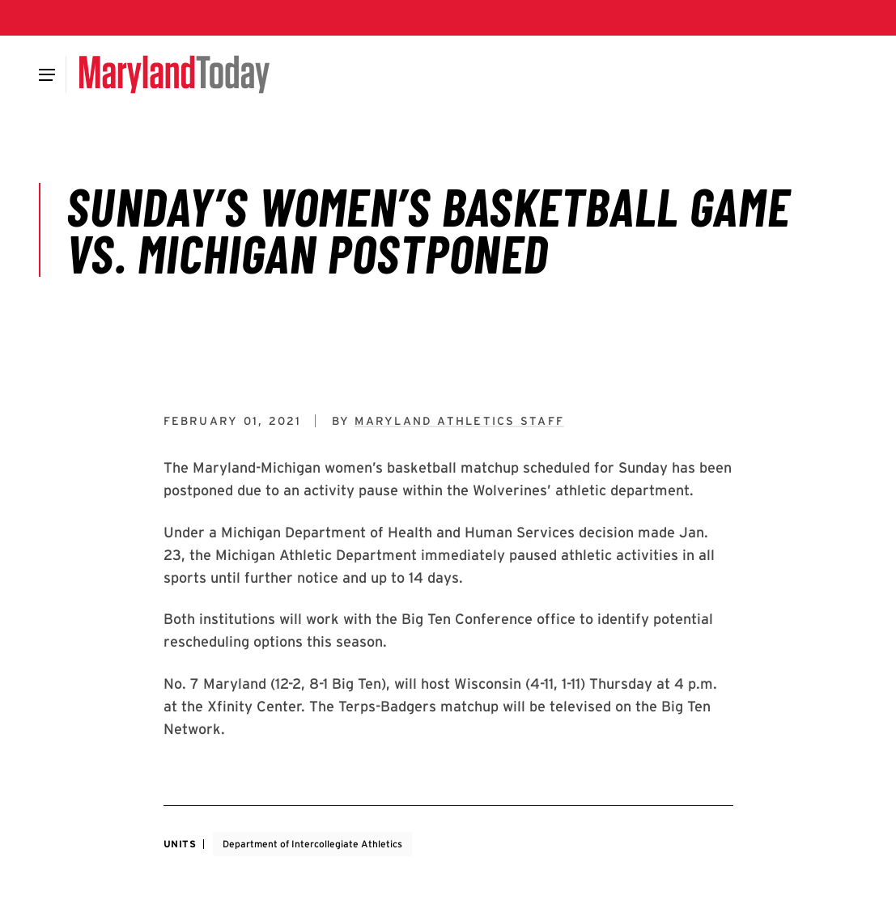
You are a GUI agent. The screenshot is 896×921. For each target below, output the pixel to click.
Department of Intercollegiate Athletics (312, 844)
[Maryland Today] (174, 74)
